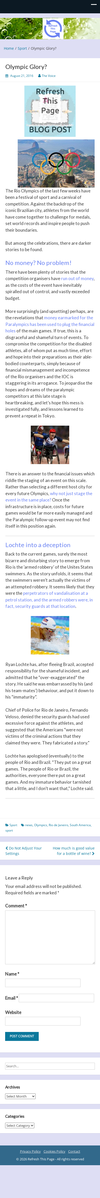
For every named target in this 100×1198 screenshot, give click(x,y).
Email (11, 998)
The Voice (49, 76)
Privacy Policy (30, 1151)
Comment (16, 905)
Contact (74, 1151)
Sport (13, 825)
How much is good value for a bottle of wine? (74, 851)
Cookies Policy (54, 1151)
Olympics (40, 825)
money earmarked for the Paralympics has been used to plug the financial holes (49, 324)
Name (12, 974)
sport (9, 830)
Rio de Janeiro (58, 825)
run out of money (77, 278)
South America (80, 825)
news (29, 825)
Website (13, 1012)
